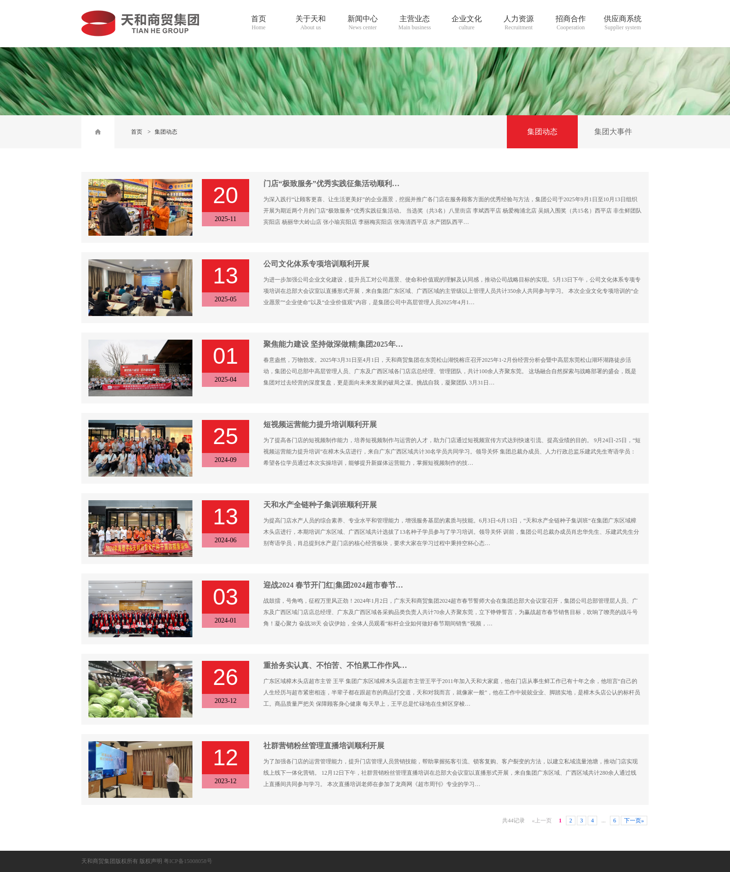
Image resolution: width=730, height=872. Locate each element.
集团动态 (166, 131)
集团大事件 (613, 132)
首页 (136, 131)
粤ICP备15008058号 (188, 861)
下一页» (634, 820)
